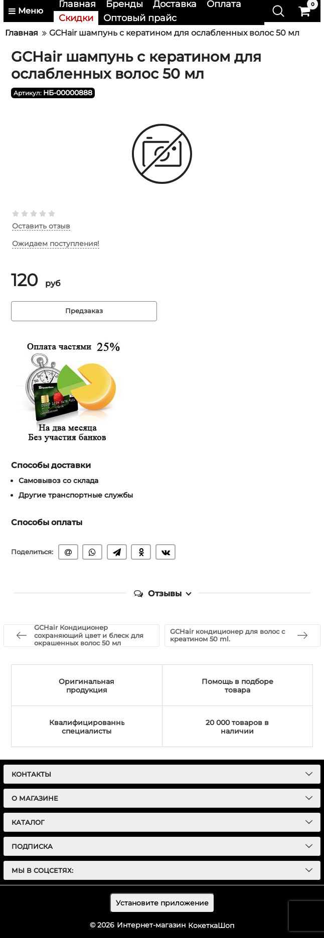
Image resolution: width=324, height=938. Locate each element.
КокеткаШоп (211, 924)
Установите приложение (162, 902)
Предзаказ (84, 311)
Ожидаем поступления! (55, 244)
